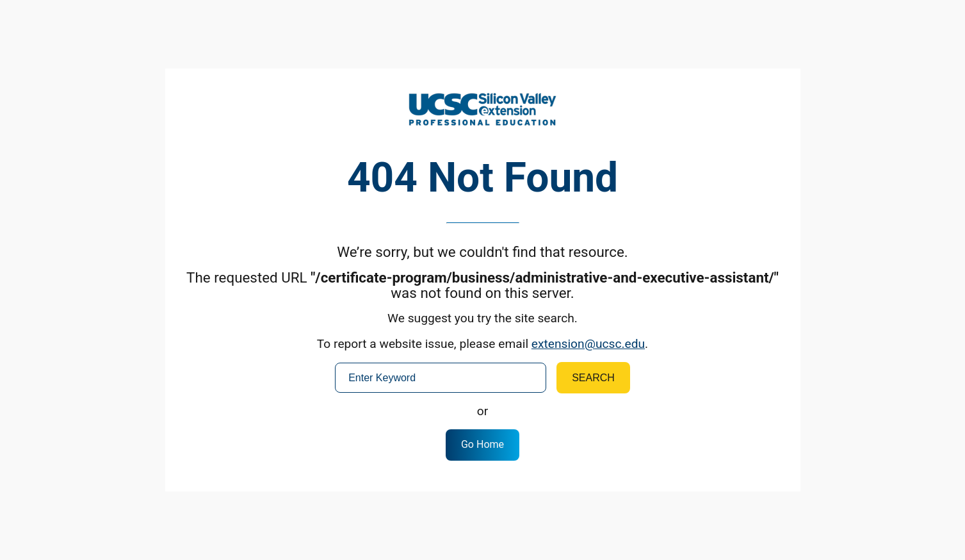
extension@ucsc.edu (588, 343)
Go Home (482, 444)
